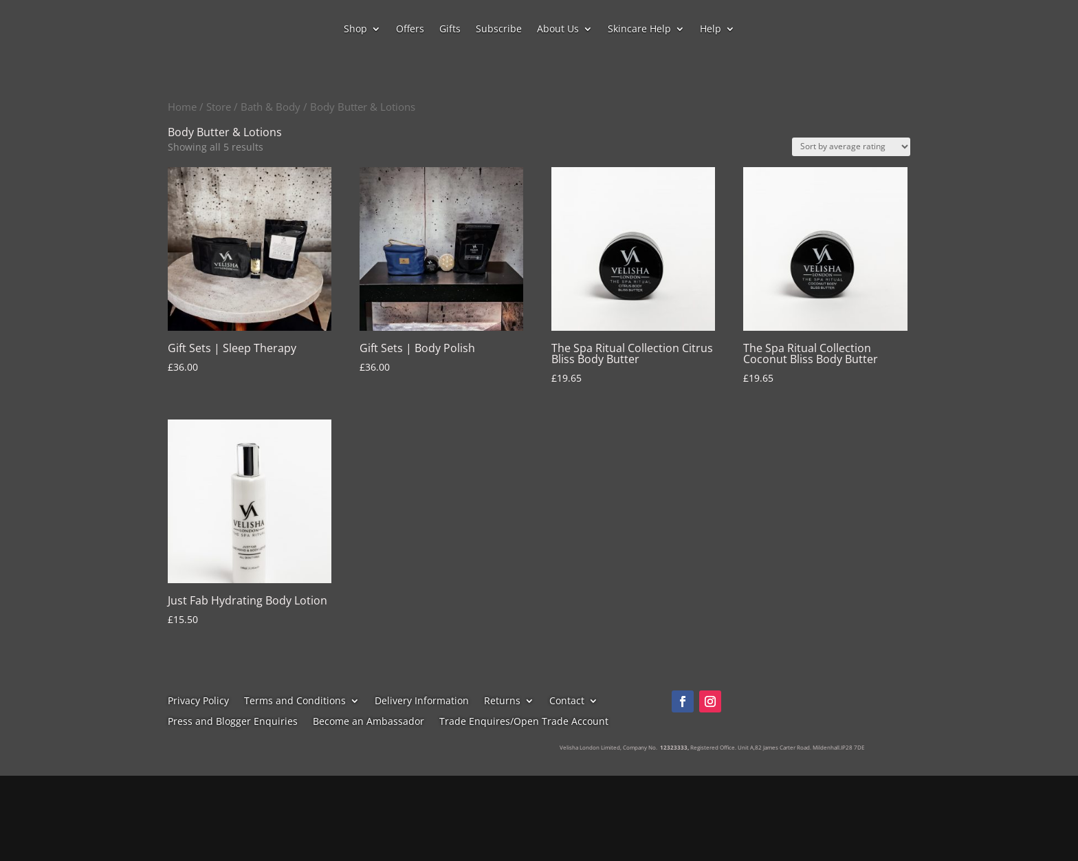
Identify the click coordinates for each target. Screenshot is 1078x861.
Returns (502, 701)
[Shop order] (851, 147)
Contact (566, 701)
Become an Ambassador (368, 722)
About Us (558, 29)
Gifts (450, 29)
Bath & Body (270, 106)
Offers (410, 29)
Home (182, 106)
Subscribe (499, 29)
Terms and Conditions (295, 701)
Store (218, 106)
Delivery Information (422, 701)
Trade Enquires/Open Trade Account (523, 722)
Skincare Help (639, 29)
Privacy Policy (198, 701)
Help (710, 29)
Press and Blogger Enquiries (233, 722)
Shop (355, 29)
